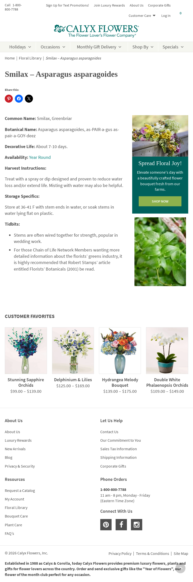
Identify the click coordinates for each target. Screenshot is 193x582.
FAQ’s (9, 533)
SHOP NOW (160, 201)
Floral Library (30, 58)
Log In (166, 15)
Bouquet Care (16, 516)
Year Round (40, 157)
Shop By (140, 47)
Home (10, 58)
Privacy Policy (120, 554)
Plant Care (13, 524)
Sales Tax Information (118, 448)
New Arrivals (15, 448)
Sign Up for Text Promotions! (67, 5)
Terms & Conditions (152, 554)
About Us (136, 5)
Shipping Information (118, 457)
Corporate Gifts (159, 5)
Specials (170, 47)
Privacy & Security (20, 466)
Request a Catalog (20, 490)
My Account (14, 498)
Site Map (181, 554)
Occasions (50, 47)
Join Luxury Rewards (109, 5)
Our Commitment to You (120, 440)
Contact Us (109, 431)
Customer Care (140, 15)
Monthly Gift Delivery (96, 47)
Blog (8, 457)
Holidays (17, 47)
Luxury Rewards (18, 440)
